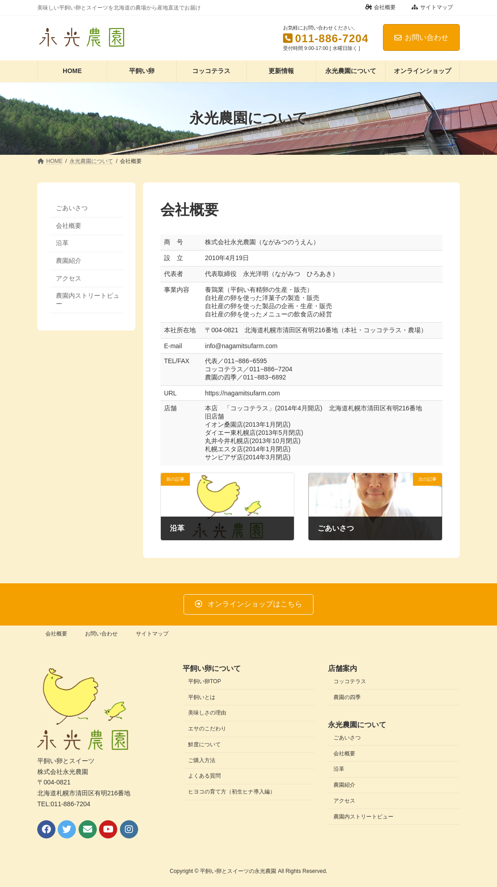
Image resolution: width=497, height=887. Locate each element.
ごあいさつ (72, 208)
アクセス (68, 277)
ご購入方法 (201, 760)
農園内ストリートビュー (87, 299)
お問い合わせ (421, 37)
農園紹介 (68, 260)
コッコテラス (349, 681)
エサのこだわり (207, 728)
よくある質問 (204, 776)
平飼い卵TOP (204, 681)
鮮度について (204, 744)
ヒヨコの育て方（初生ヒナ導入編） (231, 791)
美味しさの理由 (207, 713)
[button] (248, 604)
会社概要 (380, 7)
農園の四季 (347, 697)
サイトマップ (432, 7)
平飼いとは (201, 697)
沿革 (62, 242)
